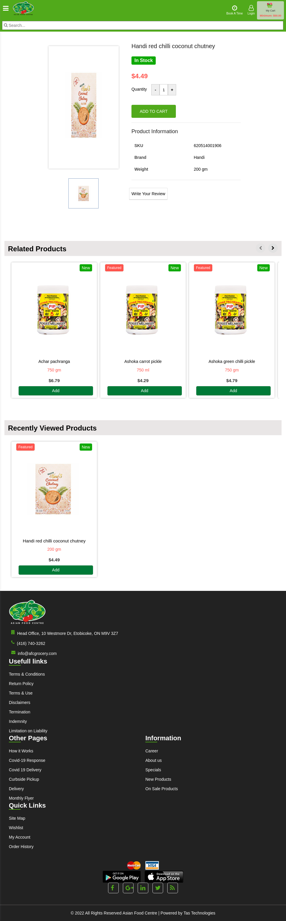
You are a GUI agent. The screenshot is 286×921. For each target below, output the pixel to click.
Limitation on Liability (28, 730)
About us (153, 760)
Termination (19, 712)
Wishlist (16, 827)
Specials (153, 769)
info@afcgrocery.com (33, 653)
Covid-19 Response (27, 760)
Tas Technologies (199, 913)
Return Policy (21, 683)
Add (56, 391)
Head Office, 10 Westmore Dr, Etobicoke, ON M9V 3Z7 (63, 633)
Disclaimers (19, 702)
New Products (158, 779)
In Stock (143, 60)
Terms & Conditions (27, 674)
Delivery (16, 788)
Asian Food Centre (140, 913)
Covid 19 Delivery (25, 769)
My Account (19, 837)
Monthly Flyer (21, 798)
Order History (21, 846)
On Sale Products (161, 788)
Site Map (17, 818)
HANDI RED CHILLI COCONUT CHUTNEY (54, 540)
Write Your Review (148, 193)
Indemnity (18, 721)
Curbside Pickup (24, 779)
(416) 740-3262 (27, 643)
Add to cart (154, 111)
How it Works (21, 751)
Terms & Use (21, 693)
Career (151, 751)
